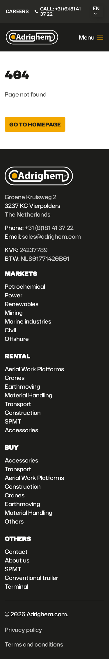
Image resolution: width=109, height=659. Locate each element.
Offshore (17, 339)
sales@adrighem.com (51, 236)
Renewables (21, 304)
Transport (18, 404)
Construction (23, 412)
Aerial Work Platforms (34, 369)
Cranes (14, 378)
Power (13, 295)
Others (14, 521)
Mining (14, 312)
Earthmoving (22, 386)
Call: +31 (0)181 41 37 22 (60, 11)
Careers (17, 11)
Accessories (21, 430)
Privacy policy (23, 630)
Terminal (16, 586)
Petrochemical (25, 286)
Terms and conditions (34, 644)
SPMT (13, 421)
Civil (10, 330)
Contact (16, 551)
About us (17, 560)
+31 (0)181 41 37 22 (49, 228)
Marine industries (28, 321)
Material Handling (28, 395)
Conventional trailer (31, 578)
